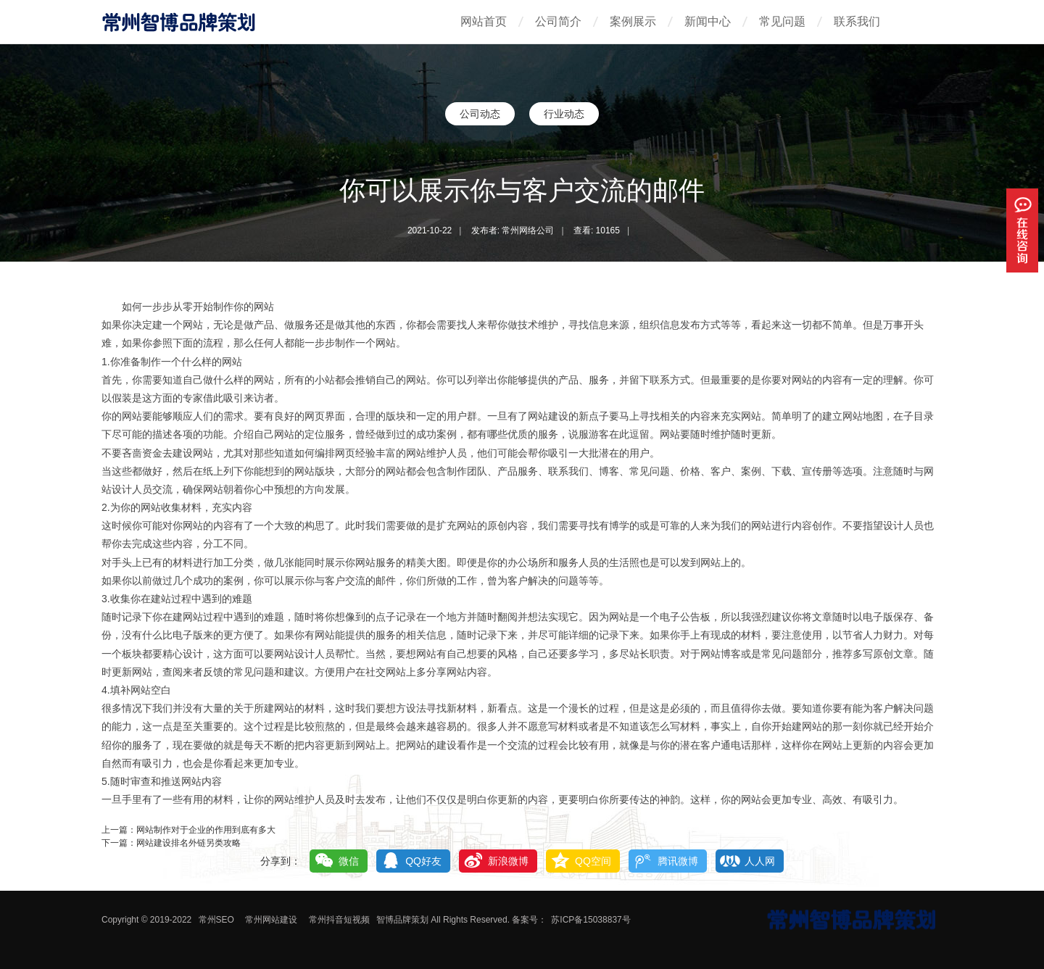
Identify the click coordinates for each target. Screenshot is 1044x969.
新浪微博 (508, 861)
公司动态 (480, 114)
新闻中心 (707, 21)
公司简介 (558, 21)
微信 (349, 861)
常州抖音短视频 (339, 920)
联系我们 (857, 21)
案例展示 (633, 21)
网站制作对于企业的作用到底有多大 (206, 830)
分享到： (280, 861)
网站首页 (483, 21)
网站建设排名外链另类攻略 (188, 843)
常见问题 (782, 21)
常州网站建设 (271, 920)
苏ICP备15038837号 (590, 920)
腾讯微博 (678, 861)
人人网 (760, 861)
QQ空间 (593, 861)
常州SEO (216, 920)
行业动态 (564, 114)
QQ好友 (423, 861)
